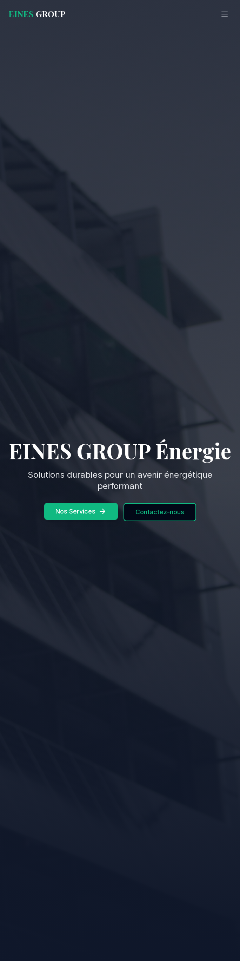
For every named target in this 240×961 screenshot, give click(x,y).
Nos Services (81, 511)
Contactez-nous (159, 512)
